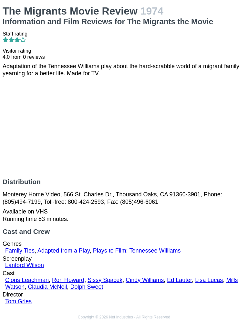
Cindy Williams (145, 280)
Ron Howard (68, 280)
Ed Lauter (179, 280)
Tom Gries (18, 301)
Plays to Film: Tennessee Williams (137, 250)
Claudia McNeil (47, 287)
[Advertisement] (124, 127)
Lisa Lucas (209, 280)
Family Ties (20, 250)
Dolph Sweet (86, 287)
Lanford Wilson (24, 265)
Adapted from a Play (63, 250)
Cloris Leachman (27, 280)
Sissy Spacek (105, 280)
